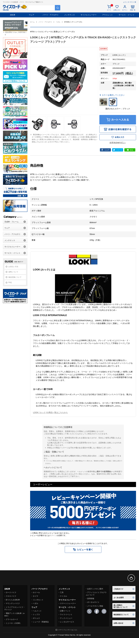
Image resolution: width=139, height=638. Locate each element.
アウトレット (107, 15)
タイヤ (35, 596)
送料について (13, 272)
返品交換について (14, 277)
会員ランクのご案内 (95, 589)
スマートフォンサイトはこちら (67, 630)
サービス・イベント (127, 15)
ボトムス (36, 618)
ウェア (31, 15)
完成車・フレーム (11, 222)
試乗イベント (65, 611)
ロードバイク (11, 592)
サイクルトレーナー (89, 15)
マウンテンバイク (13, 603)
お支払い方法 (13, 267)
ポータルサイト (93, 602)
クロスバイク (11, 596)
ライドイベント (66, 614)
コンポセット (38, 600)
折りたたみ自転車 (13, 600)
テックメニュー (66, 618)
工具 (62, 592)
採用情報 (90, 599)
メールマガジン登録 (95, 606)
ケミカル (63, 596)
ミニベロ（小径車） (14, 623)
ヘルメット (37, 611)
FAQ (10, 282)
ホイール (36, 592)
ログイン (53, 535)
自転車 (12, 15)
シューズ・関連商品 (41, 622)
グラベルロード (12, 619)
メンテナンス (69, 15)
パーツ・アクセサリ (51, 15)
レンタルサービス (67, 622)
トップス (36, 614)
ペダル (35, 603)
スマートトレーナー (68, 603)
